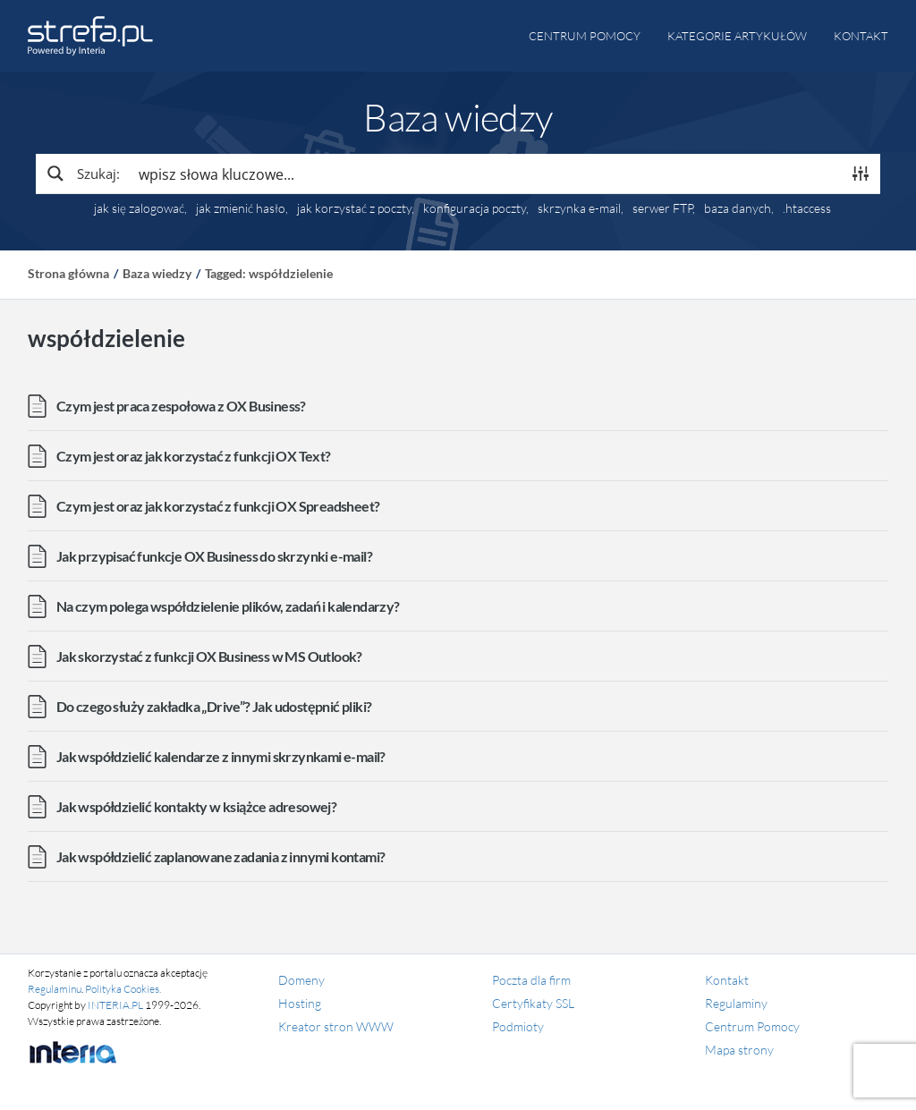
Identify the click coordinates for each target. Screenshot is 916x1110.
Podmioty (518, 1026)
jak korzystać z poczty (354, 208)
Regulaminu (54, 989)
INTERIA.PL (115, 1005)
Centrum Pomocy (752, 1026)
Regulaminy (736, 1003)
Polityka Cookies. (123, 989)
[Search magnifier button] (82, 173)
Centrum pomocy (584, 36)
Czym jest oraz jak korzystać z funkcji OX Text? (193, 455)
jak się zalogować (139, 208)
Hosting (299, 1003)
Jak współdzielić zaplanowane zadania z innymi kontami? (221, 856)
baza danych (737, 208)
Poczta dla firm (531, 979)
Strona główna (68, 273)
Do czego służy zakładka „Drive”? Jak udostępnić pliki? (214, 706)
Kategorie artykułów (737, 36)
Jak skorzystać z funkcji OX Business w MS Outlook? (209, 656)
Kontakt (861, 36)
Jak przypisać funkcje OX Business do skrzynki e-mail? (214, 555)
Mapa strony (739, 1049)
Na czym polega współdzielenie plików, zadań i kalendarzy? (228, 605)
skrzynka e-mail (579, 208)
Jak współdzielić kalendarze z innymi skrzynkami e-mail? (221, 756)
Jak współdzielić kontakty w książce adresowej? (196, 806)
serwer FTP (662, 208)
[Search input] (485, 173)
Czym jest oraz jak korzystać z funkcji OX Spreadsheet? (218, 505)
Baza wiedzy (157, 273)
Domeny (301, 979)
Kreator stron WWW (336, 1026)
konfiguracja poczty (474, 208)
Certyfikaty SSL (533, 1003)
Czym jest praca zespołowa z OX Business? (181, 405)
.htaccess (807, 208)
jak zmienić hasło (240, 208)
